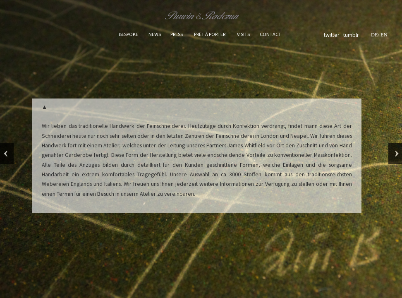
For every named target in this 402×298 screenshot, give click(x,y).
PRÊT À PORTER (209, 34)
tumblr (351, 34)
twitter (332, 34)
